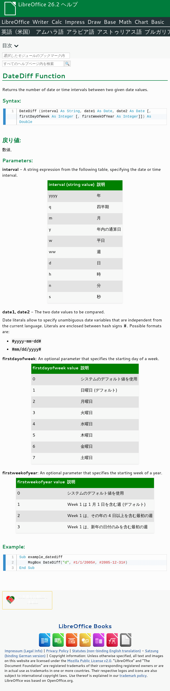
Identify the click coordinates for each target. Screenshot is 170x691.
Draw (94, 22)
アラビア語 (80, 32)
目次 (7, 45)
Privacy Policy (57, 649)
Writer (40, 22)
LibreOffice (15, 22)
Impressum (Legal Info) (24, 649)
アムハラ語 (50, 32)
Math (125, 22)
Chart (141, 22)
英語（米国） (17, 32)
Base (110, 22)
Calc (56, 22)
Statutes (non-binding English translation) (106, 649)
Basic (157, 22)
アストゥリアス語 (119, 32)
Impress (75, 22)
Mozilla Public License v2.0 (89, 659)
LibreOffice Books (85, 625)
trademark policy (133, 674)
